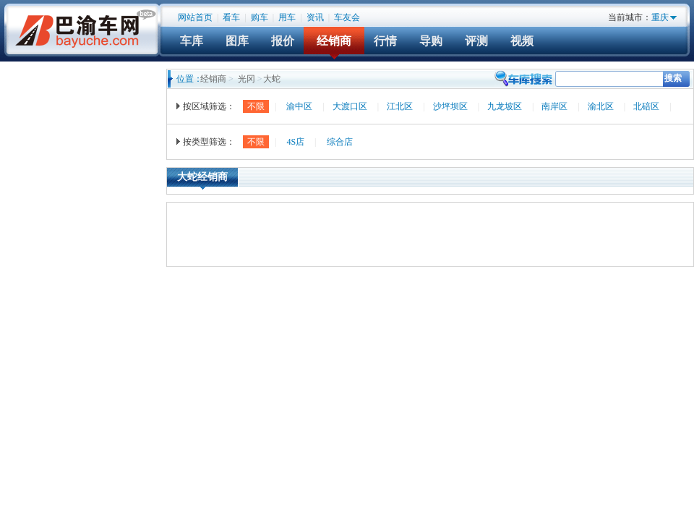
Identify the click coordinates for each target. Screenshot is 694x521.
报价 (282, 41)
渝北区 (601, 106)
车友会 (347, 17)
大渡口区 (350, 106)
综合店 (340, 142)
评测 (476, 41)
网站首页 (195, 17)
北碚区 (646, 106)
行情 (385, 41)
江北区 (400, 106)
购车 (259, 17)
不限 (256, 106)
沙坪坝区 (450, 106)
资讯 (315, 17)
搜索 (673, 78)
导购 (430, 41)
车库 (191, 41)
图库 (237, 41)
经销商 (334, 41)
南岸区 (554, 106)
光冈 (246, 79)
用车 (287, 17)
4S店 (295, 142)
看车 (231, 17)
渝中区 (299, 106)
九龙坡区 (504, 106)
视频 (522, 41)
